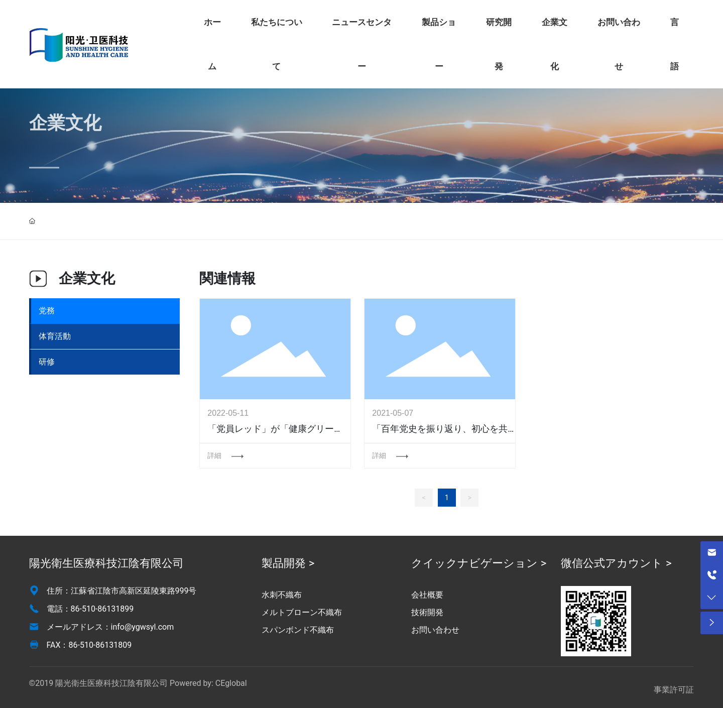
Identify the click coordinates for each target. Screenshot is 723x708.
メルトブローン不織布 (302, 612)
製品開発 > (288, 563)
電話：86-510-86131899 (90, 609)
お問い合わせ (435, 630)
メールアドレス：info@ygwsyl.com (110, 627)
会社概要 (427, 595)
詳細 (215, 455)
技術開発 (427, 612)
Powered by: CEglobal (208, 683)
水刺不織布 (282, 595)
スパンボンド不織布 (298, 630)
